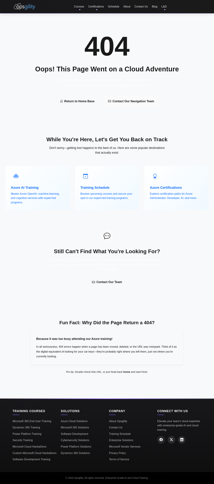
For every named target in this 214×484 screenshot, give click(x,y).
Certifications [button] (96, 6)
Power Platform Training (27, 433)
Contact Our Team (107, 282)
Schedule (113, 6)
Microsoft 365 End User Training (32, 421)
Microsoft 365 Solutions (75, 427)
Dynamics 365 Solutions (75, 453)
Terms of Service (119, 459)
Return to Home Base (77, 101)
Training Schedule (120, 433)
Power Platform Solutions (76, 446)
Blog (154, 6)
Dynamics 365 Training (26, 427)
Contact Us (141, 6)
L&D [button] (164, 6)
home (126, 371)
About (126, 6)
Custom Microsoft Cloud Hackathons (35, 453)
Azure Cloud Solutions (74, 421)
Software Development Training (31, 459)
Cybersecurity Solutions (75, 440)
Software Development (74, 433)
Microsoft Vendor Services (125, 446)
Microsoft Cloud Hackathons (29, 446)
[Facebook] (161, 440)
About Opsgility (118, 421)
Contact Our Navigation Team (131, 101)
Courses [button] (79, 6)
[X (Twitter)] (171, 440)
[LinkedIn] (182, 440)
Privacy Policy (117, 453)
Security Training (23, 440)
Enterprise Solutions (121, 440)
